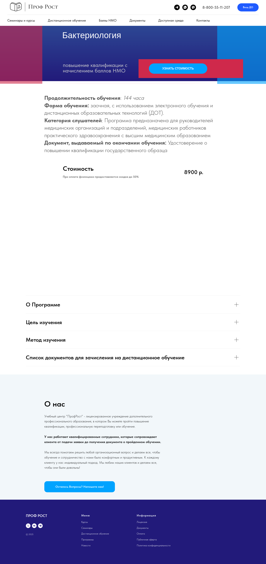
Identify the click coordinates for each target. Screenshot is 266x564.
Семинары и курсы (21, 20)
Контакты (203, 20)
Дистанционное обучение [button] (67, 20)
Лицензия (142, 521)
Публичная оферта (147, 539)
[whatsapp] (185, 7)
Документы (137, 20)
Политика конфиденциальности (153, 545)
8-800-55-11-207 (216, 7)
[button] (79, 486)
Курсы (84, 521)
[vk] (34, 525)
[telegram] (177, 7)
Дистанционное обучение (95, 533)
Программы (87, 539)
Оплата (141, 533)
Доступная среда (170, 20)
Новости (86, 545)
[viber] (193, 7)
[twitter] (28, 525)
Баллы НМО (108, 20)
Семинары (87, 527)
